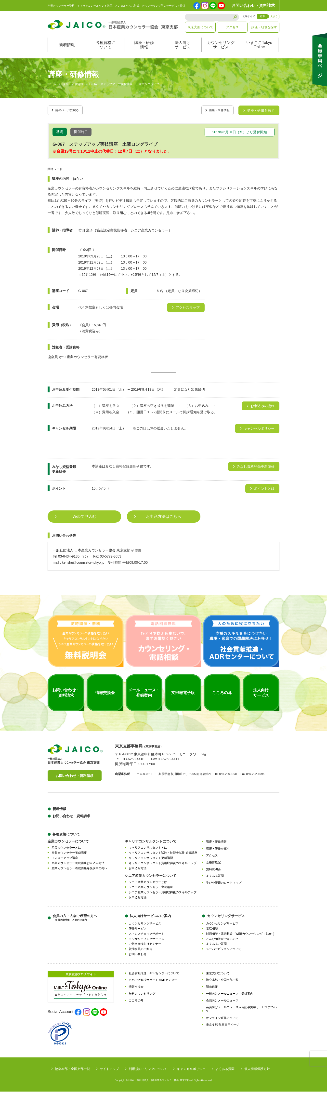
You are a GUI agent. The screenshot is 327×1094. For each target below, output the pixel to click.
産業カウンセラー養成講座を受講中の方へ (79, 870)
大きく (274, 16)
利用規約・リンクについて (148, 1071)
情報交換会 (136, 989)
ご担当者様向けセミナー (145, 946)
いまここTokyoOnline (259, 50)
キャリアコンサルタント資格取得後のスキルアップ (162, 865)
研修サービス (137, 931)
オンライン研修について (222, 1020)
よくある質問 (215, 878)
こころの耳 (136, 1003)
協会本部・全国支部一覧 (222, 982)
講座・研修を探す (264, 27)
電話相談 (212, 931)
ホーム (52, 89)
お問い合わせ (137, 956)
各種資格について (105, 50)
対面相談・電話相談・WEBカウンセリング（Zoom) (240, 936)
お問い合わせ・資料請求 (253, 5)
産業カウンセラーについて (68, 844)
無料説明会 (213, 871)
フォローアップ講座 (65, 860)
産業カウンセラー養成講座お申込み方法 (78, 865)
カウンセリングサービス (221, 50)
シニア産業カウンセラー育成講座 (151, 889)
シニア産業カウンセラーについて (150, 878)
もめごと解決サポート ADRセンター (153, 982)
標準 (262, 16)
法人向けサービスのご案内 (150, 918)
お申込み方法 (137, 870)
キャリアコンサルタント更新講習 (151, 860)
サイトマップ (109, 1071)
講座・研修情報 (144, 50)
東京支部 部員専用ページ (222, 1027)
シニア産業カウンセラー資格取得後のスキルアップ (162, 894)
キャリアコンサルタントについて (150, 844)
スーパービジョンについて (223, 951)
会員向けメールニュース (222, 1003)
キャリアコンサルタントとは (148, 850)
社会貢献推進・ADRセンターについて (154, 975)
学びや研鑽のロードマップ (223, 885)
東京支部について (200, 27)
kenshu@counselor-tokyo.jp (83, 565)
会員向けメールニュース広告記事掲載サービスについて (241, 1011)
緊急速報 (212, 989)
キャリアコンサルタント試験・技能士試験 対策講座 (163, 855)
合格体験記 (213, 865)
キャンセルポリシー (191, 1071)
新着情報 (67, 50)
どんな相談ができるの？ (222, 941)
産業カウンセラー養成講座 (69, 855)
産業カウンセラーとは (66, 850)
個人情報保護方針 (257, 1071)
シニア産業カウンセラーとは (148, 884)
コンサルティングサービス (146, 941)
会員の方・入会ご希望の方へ (74, 920)
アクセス (232, 27)
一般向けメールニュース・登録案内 (229, 996)
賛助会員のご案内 (140, 951)
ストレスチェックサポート (146, 936)
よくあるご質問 (216, 946)
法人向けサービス (182, 50)
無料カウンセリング (142, 996)
